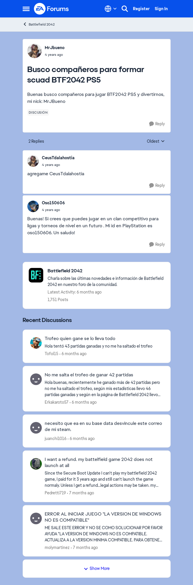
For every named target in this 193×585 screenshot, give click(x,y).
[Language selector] (110, 9)
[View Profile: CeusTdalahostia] (33, 161)
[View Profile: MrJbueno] (34, 51)
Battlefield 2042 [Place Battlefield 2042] (39, 24)
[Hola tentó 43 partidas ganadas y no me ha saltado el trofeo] (104, 346)
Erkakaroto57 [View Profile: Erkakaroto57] (56, 402)
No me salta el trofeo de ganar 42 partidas (89, 375)
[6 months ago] (72, 354)
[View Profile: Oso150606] (33, 206)
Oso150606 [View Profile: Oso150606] (53, 202)
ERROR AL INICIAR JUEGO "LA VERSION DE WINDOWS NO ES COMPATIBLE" (103, 517)
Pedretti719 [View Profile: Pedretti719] (55, 492)
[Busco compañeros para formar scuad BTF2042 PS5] (58, 164)
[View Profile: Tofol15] (36, 343)
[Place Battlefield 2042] (106, 271)
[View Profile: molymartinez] (36, 518)
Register (141, 8)
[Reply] (157, 124)
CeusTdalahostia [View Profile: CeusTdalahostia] (58, 157)
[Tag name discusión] (38, 112)
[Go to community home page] (51, 9)
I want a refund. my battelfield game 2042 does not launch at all (99, 462)
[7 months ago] (80, 493)
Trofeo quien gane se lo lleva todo (80, 338)
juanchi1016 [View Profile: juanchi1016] (55, 438)
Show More (97, 568)
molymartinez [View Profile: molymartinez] (57, 547)
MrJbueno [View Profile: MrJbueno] (54, 47)
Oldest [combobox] (156, 141)
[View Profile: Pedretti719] (36, 464)
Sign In (161, 8)
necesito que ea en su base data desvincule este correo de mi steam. (103, 426)
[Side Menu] (26, 8)
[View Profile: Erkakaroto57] (36, 379)
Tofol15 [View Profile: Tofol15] (51, 353)
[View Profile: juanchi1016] (36, 428)
